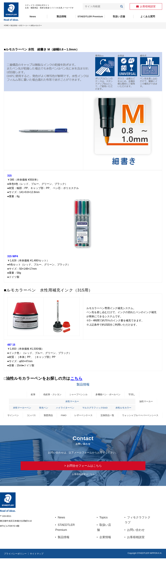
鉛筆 (30, 394)
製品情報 (61, 16)
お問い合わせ (136, 540)
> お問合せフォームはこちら (83, 475)
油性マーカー (149, 402)
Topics (103, 528)
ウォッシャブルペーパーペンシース (83, 424)
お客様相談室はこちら (83, 484)
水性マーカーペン (19, 409)
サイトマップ (43, 564)
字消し (134, 394)
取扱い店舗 (119, 16)
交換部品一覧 (131, 416)
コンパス (52, 416)
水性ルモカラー (125, 409)
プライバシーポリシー (17, 564)
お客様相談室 (136, 548)
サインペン (33, 416)
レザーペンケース (106, 416)
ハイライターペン (64, 409)
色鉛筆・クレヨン (50, 394)
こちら (76, 378)
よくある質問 (147, 16)
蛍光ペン (41, 409)
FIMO (86, 416)
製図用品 (70, 416)
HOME (6, 25)
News (33, 16)
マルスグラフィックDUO (95, 409)
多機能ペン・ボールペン (109, 394)
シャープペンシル (78, 394)
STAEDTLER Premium (90, 16)
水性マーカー (24, 25)
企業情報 (105, 548)
